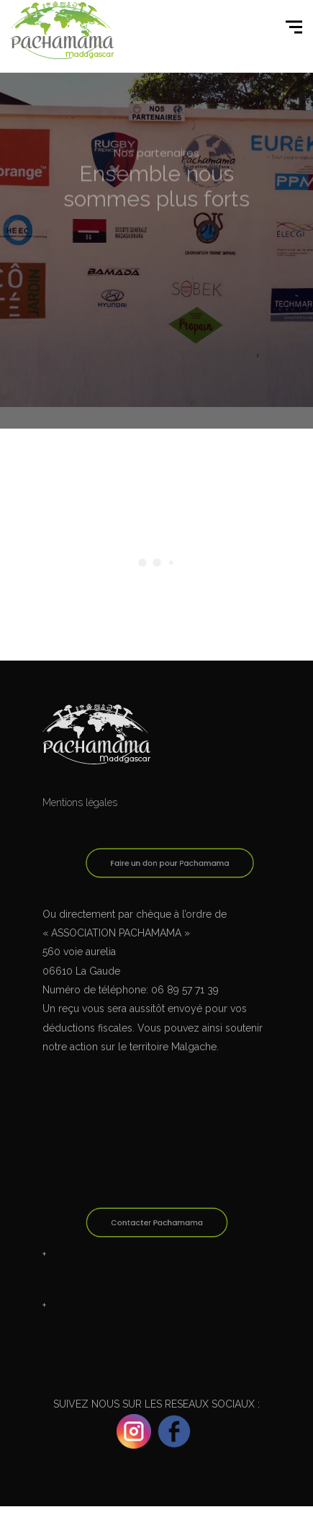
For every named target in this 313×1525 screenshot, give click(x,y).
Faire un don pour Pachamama (169, 863)
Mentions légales (79, 802)
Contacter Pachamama (156, 1223)
